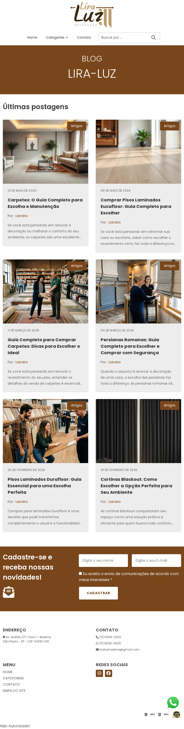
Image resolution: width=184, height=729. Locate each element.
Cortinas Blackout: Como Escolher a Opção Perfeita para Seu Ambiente (136, 485)
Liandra (22, 215)
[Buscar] (153, 38)
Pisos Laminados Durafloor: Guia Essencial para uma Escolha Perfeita (44, 485)
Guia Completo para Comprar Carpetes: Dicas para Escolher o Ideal (44, 346)
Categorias (55, 37)
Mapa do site (14, 690)
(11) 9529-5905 (108, 643)
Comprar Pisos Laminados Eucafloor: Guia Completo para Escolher (136, 206)
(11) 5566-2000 (108, 637)
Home (32, 37)
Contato (84, 37)
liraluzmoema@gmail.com (117, 649)
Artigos (76, 125)
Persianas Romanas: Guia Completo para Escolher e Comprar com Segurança (130, 346)
